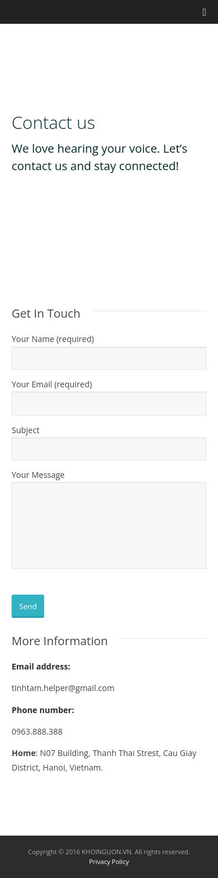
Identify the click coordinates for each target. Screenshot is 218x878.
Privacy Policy (109, 861)
